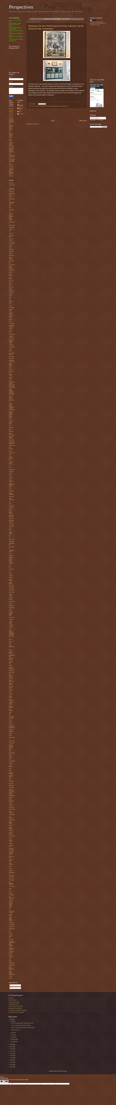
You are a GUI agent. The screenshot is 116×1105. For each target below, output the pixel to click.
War (10, 959)
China (10, 305)
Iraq (10, 571)
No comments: (32, 103)
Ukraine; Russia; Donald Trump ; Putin (11, 904)
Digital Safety (10, 364)
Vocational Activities (11, 949)
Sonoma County (11, 833)
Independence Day (11, 551)
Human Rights (10, 533)
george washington (11, 493)
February (13, 1039)
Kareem (11, 599)
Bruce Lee (11, 287)
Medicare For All (11, 659)
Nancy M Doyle (21, 109)
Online (10, 720)
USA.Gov (11, 176)
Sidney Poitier (10, 822)
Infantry (50, 106)
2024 (11, 1046)
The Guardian (11, 164)
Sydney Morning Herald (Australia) (11, 144)
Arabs (10, 245)
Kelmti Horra (12, 601)
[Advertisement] (56, 114)
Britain (10, 284)
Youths (10, 978)
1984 (10, 205)
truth (10, 890)
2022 (11, 1051)
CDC (10, 299)
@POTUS (11, 183)
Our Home (11, 998)
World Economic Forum (11, 968)
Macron (10, 639)
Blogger (65, 1071)
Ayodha (10, 253)
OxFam (10, 724)
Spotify (10, 843)
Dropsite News (11, 422)
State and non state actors (11, 853)
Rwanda (11, 805)
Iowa (10, 565)
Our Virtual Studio (13, 1000)
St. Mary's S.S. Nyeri (11, 849)
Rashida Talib (11, 776)
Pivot (10, 750)
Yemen (10, 976)
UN (9, 909)
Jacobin (10, 577)
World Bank (11, 965)
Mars (10, 643)
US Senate (11, 926)
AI (9, 231)
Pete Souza (11, 743)
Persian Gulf (12, 741)
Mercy (10, 665)
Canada (11, 293)
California (37, 106)
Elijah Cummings (11, 434)
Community (42, 106)
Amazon (11, 239)
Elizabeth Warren (11, 437)
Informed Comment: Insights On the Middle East (11, 121)
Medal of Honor (56, 106)
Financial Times (11, 463)
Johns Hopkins (11, 594)
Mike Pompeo (11, 675)
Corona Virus (10, 331)
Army (33, 106)
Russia (10, 803)
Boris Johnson (11, 275)
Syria (10, 866)
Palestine (11, 731)
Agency (10, 229)
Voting (10, 954)
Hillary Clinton (10, 512)
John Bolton (11, 590)
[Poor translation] (5, 1081)
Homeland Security (11, 521)
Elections (11, 431)
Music (10, 692)
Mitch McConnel (11, 680)
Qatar (10, 770)
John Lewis (11, 592)
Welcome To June (15, 1029)
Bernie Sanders (11, 267)
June (12, 1021)
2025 (11, 1044)
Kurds (10, 609)
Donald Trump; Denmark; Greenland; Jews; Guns (11, 392)
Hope (10, 530)
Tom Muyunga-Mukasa (11, 883)
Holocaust (11, 518)
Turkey (10, 892)
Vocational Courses (11, 952)
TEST (20, 111)
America (11, 241)
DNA (10, 367)
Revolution (11, 787)
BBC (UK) (11, 108)
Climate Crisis (10, 316)
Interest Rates (10, 560)
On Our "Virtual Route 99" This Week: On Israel (22, 1023)
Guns (10, 501)
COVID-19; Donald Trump (11, 341)
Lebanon (11, 627)
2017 (10, 207)
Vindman (11, 939)
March (13, 1037)
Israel (10, 573)
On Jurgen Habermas (11, 717)
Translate (99, 120)
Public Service (10, 766)
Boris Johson (10, 278)
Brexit (10, 282)
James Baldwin (11, 583)
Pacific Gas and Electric (11, 727)
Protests (11, 763)
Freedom (11, 477)
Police (10, 755)
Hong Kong (11, 526)
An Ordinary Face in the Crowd (16, 1006)
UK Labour (11, 894)
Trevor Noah (12, 886)
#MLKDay (11, 191)
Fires (10, 467)
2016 (11, 1064)
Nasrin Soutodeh (11, 700)
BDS (10, 262)
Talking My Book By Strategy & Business (11, 150)
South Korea (12, 836)
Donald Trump (10, 375)
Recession (11, 781)
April (12, 1035)
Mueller (10, 690)
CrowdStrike (12, 347)
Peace (10, 733)
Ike (9, 537)
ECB (10, 425)
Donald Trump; (10, 378)
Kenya (10, 603)
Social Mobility (10, 828)
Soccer (10, 825)
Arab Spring (11, 243)
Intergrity (11, 563)
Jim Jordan (11, 586)
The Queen (11, 880)
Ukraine (10, 900)
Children (11, 301)
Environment (12, 445)
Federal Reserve (11, 457)
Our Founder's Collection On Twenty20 (17, 1010)
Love (10, 629)
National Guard (63, 106)
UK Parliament (11, 897)
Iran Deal (11, 569)
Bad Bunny (11, 255)
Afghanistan (11, 227)
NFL (10, 714)
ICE (10, 535)
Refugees (11, 785)
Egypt (10, 429)
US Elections (12, 924)
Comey (10, 321)
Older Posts (83, 120)
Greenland (11, 496)
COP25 (10, 328)
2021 (11, 1053)
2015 (11, 1066)
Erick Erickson (11, 448)
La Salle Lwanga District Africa (11, 613)
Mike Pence (11, 672)
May (12, 1032)
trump (10, 888)
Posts (12, 985)
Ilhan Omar (11, 539)
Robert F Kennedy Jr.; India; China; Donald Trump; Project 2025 (12, 792)
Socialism (11, 830)
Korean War (11, 607)
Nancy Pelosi (10, 697)
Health (10, 510)
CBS (10, 297)
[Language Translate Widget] (98, 118)
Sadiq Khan (11, 807)
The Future (11, 877)
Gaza (10, 489)
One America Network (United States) (11, 135)
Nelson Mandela (11, 706)
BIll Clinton (11, 270)
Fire (10, 465)
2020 (11, 1055)
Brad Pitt (11, 280)
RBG (10, 779)
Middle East (11, 670)
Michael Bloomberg (11, 668)
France (10, 473)
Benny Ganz (12, 264)
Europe (10, 450)
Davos (10, 351)
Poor (10, 759)
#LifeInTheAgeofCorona (12, 189)
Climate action (10, 310)
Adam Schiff (12, 225)
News (10, 712)
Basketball (11, 260)
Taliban (10, 870)
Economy (11, 427)
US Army (11, 922)
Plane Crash (12, 752)
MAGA (10, 641)
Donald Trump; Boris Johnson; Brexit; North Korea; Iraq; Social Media (12, 384)
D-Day (10, 349)
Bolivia (10, 272)
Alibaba (10, 233)
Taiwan (10, 868)
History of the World (11, 516)
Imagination (11, 541)
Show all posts (65, 19)
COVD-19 (11, 338)
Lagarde (11, 619)
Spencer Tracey (11, 840)
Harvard (11, 507)
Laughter (11, 625)
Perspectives (21, 7)
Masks (10, 650)
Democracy (11, 356)
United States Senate (10, 919)
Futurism (11, 114)
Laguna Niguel (10, 622)
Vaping (10, 933)
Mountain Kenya (11, 687)
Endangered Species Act (12, 442)
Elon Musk (11, 440)
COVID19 (11, 344)
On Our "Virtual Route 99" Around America (21, 1025)
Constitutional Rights (11, 326)
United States (10, 915)
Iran (10, 567)
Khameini (11, 605)
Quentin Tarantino (11, 773)
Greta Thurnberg (11, 499)
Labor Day (11, 617)
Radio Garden (10, 140)
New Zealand (11, 710)
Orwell (10, 722)
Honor (46, 106)
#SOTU (10, 197)
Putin (10, 768)
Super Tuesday (11, 863)
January (13, 1041)
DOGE (10, 369)
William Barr (12, 963)
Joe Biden (11, 588)
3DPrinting (11, 209)
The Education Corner (14, 1004)
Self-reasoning (11, 817)
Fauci (10, 454)
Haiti (10, 503)
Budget (10, 289)
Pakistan (11, 729)
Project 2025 (12, 761)
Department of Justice (11, 361)
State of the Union (11, 857)
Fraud (10, 475)
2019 (11, 1057)
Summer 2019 (11, 860)
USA (10, 931)
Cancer (10, 295)
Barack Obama (10, 258)
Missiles (11, 678)
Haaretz (11, 116)
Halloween (11, 505)
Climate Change (11, 313)
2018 (11, 1060)
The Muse (11, 166)
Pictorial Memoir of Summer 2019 (11, 746)
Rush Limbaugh (11, 800)
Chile (10, 303)
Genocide (11, 491)
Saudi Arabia (12, 809)
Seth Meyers (12, 819)
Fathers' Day (12, 452)
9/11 (10, 211)
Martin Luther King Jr (11, 647)
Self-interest (12, 814)
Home (53, 120)
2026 (11, 1019)
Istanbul (11, 575)
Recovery (11, 783)
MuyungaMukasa (21, 105)
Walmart (11, 956)
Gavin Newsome (11, 480)
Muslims (11, 694)
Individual (11, 555)
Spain (10, 838)
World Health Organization (12, 973)
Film (10, 460)
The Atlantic (11, 875)
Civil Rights (11, 307)
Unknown (21, 114)
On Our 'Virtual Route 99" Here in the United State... (23, 1027)
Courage (11, 336)
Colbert (10, 319)
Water (10, 961)
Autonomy (11, 251)
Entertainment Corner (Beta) (15, 1008)
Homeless (11, 523)
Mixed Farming (11, 684)
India (10, 553)
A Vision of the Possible (14, 1002)
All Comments (13, 988)
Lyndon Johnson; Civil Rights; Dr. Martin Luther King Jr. (11, 634)
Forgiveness (12, 469)
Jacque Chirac (10, 580)
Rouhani (11, 797)
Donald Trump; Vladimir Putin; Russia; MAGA (11, 414)
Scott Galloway (11, 812)
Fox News (11, 471)
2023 (11, 1048)
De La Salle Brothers (11, 353)
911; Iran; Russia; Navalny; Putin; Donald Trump (11, 217)
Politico (10, 757)
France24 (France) (11, 111)
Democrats (11, 358)
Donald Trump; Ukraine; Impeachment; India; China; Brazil (12, 406)
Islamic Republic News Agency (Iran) (11, 128)
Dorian (10, 420)
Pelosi (10, 735)
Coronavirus (12, 334)
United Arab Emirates (11, 912)
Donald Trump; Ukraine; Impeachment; (11, 399)
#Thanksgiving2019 (12, 203)
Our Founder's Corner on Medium (16, 1012)
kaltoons (11, 597)
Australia (11, 249)
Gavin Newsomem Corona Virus (11, 485)
